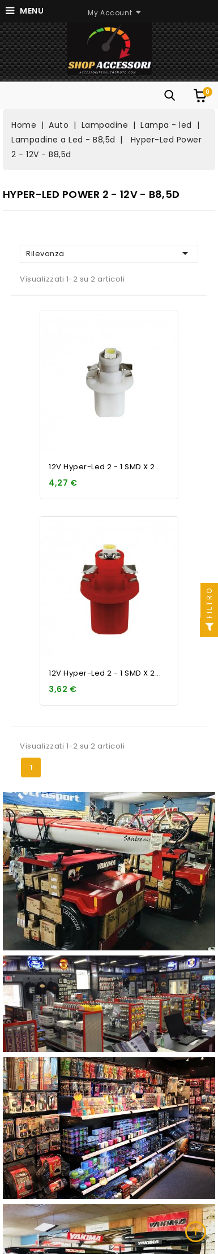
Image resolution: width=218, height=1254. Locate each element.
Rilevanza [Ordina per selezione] (109, 253)
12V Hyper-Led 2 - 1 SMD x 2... (105, 466)
